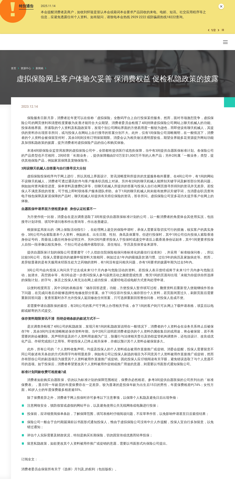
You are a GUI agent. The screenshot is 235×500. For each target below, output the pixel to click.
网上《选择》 (94, 476)
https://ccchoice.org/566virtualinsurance (68, 466)
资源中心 (26, 70)
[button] (208, 32)
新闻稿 (39, 70)
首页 (13, 70)
